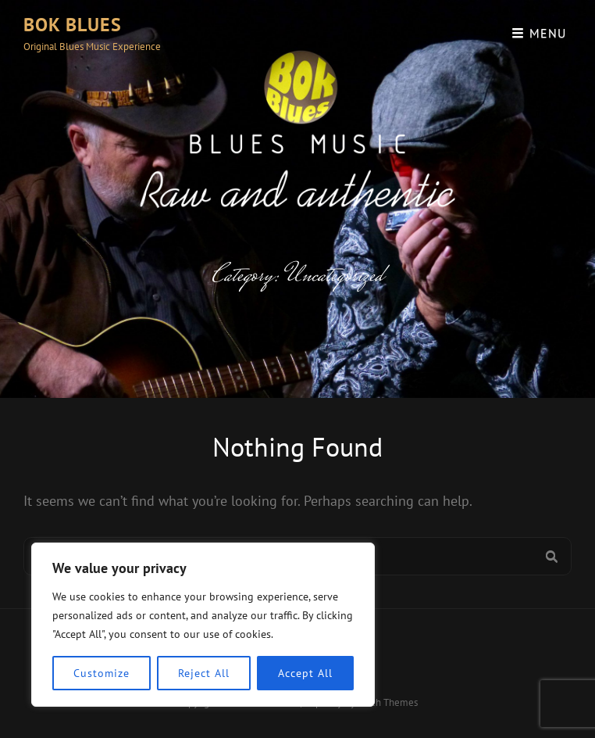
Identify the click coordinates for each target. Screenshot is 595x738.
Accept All (305, 673)
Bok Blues (72, 25)
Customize (101, 673)
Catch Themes (388, 702)
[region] (203, 625)
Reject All (203, 673)
